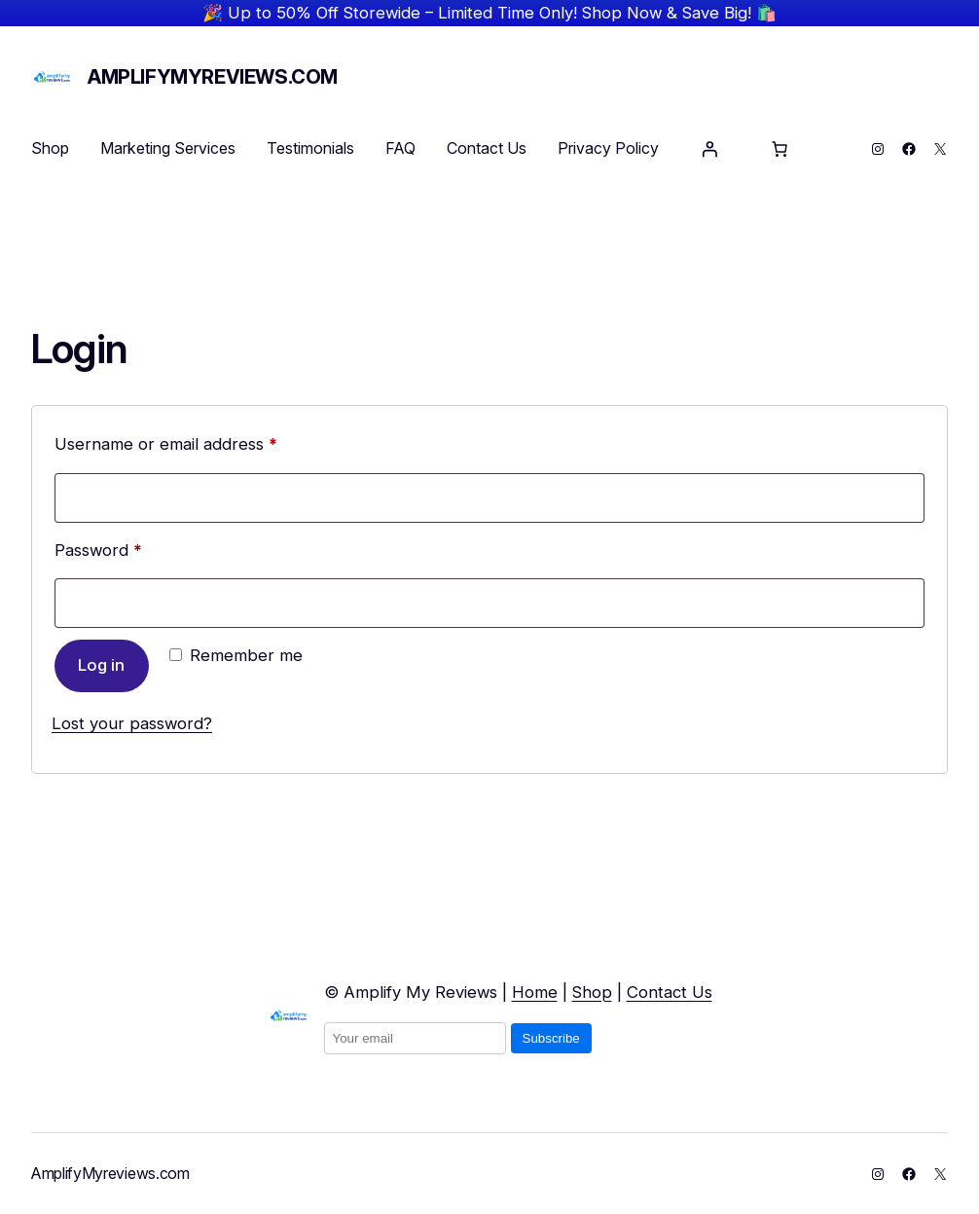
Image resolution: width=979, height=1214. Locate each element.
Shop (592, 992)
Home (535, 992)
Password (132, 547)
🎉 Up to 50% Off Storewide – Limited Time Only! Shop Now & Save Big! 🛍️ (489, 12)
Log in (101, 665)
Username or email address (199, 441)
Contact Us (669, 992)
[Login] (709, 148)
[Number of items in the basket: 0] (779, 148)
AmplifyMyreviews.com (213, 77)
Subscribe (551, 1038)
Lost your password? (132, 723)
